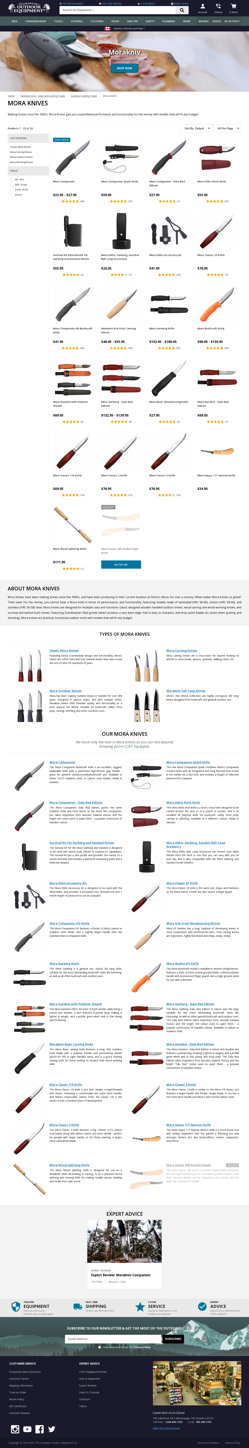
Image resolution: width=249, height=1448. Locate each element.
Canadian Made (35, 21)
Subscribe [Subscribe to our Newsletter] (173, 1338)
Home (11, 95)
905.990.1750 (203, 1422)
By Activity (232, 21)
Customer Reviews (19, 1413)
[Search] (182, 10)
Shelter (132, 21)
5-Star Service (148, 3)
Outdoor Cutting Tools (84, 95)
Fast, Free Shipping (112, 3)
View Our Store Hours (166, 1428)
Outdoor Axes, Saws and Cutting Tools (42, 95)
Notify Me (121, 564)
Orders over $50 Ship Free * (129, 28)
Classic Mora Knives (20, 146)
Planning (168, 21)
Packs (115, 21)
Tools (58, 21)
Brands (204, 21)
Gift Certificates (18, 1406)
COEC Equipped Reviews (93, 1371)
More (186, 21)
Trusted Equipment (73, 3)
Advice (216, 21)
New (14, 21)
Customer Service (19, 1378)
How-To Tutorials (89, 1392)
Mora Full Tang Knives (21, 162)
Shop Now (124, 68)
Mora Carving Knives (21, 152)
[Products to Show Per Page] (227, 128)
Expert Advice (181, 3)
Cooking (76, 21)
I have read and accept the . (127, 1347)
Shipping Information (21, 1385)
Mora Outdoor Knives (21, 157)
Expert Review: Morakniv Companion (121, 1275)
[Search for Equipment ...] (120, 10)
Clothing (97, 21)
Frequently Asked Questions (25, 1371)
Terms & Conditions (208, 1442)
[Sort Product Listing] (196, 128)
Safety (150, 21)
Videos (83, 1406)
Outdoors (84, 1399)
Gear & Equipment (89, 1378)
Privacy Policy (142, 1347)
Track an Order (17, 1392)
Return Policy (16, 1399)
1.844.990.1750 (173, 1422)
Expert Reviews (88, 1385)
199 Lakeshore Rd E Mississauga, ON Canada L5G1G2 (183, 1418)
